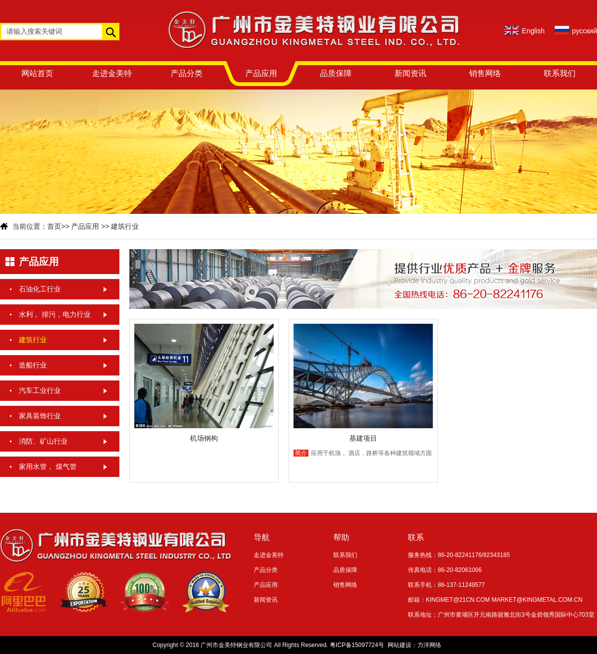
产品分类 (186, 73)
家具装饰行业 (40, 416)
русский (584, 31)
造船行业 (33, 365)
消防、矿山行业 (43, 441)
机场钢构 (204, 438)
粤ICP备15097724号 (357, 645)
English (533, 31)
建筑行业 (125, 226)
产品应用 (261, 73)
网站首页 (37, 73)
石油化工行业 (40, 289)
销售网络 (485, 73)
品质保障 (336, 73)
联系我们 (560, 73)
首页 (54, 226)
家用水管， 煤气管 (48, 466)
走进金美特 (112, 73)
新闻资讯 (410, 73)
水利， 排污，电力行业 (55, 314)
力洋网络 (429, 645)
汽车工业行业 (40, 390)
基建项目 (363, 438)
